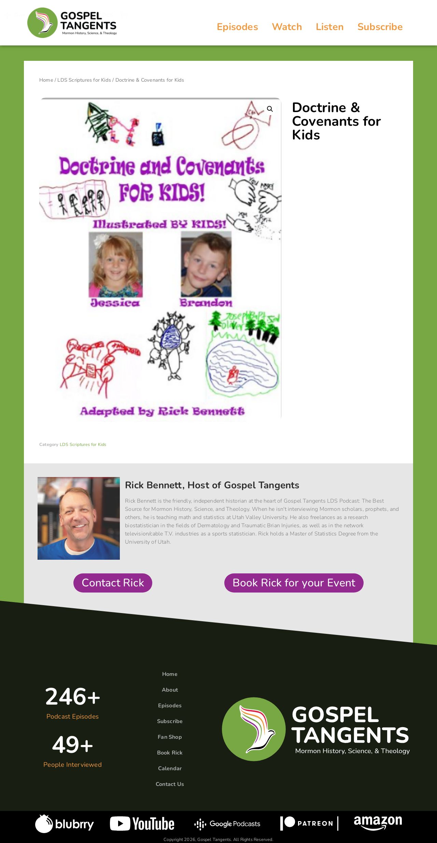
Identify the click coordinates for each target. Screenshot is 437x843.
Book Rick (170, 753)
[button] (270, 109)
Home (46, 80)
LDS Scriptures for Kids (84, 80)
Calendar (170, 768)
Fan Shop (170, 737)
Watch (287, 26)
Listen (330, 26)
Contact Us (170, 784)
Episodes (237, 26)
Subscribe (380, 26)
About (170, 690)
